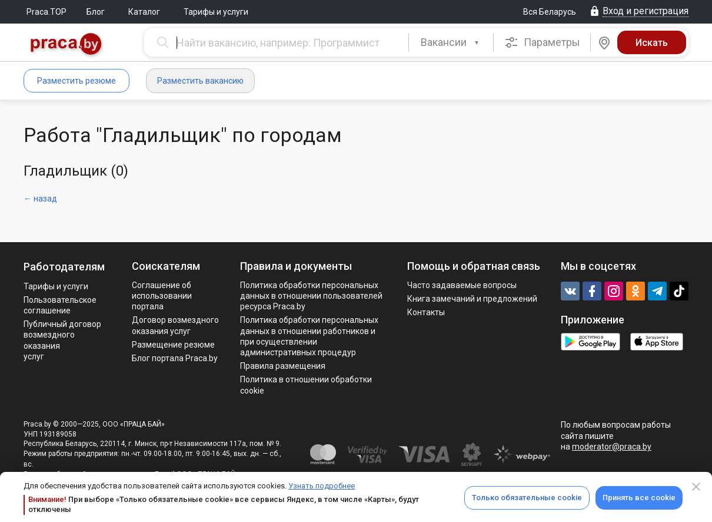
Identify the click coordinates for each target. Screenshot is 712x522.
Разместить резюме (76, 80)
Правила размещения (282, 366)
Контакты (426, 312)
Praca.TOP (46, 11)
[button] (451, 42)
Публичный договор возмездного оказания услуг (62, 340)
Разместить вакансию (200, 80)
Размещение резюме (173, 344)
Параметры (542, 42)
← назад (40, 198)
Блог (95, 11)
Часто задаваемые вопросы (462, 285)
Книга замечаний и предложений (472, 298)
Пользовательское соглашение (60, 305)
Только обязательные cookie (527, 497)
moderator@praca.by (611, 446)
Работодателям (64, 266)
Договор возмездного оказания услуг (175, 325)
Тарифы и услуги (216, 11)
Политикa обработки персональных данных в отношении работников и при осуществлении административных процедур (309, 336)
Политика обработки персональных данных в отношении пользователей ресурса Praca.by (311, 295)
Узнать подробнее (321, 485)
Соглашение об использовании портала (162, 295)
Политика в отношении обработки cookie (306, 385)
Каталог (144, 11)
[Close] (696, 486)
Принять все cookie (639, 497)
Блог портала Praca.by (175, 358)
